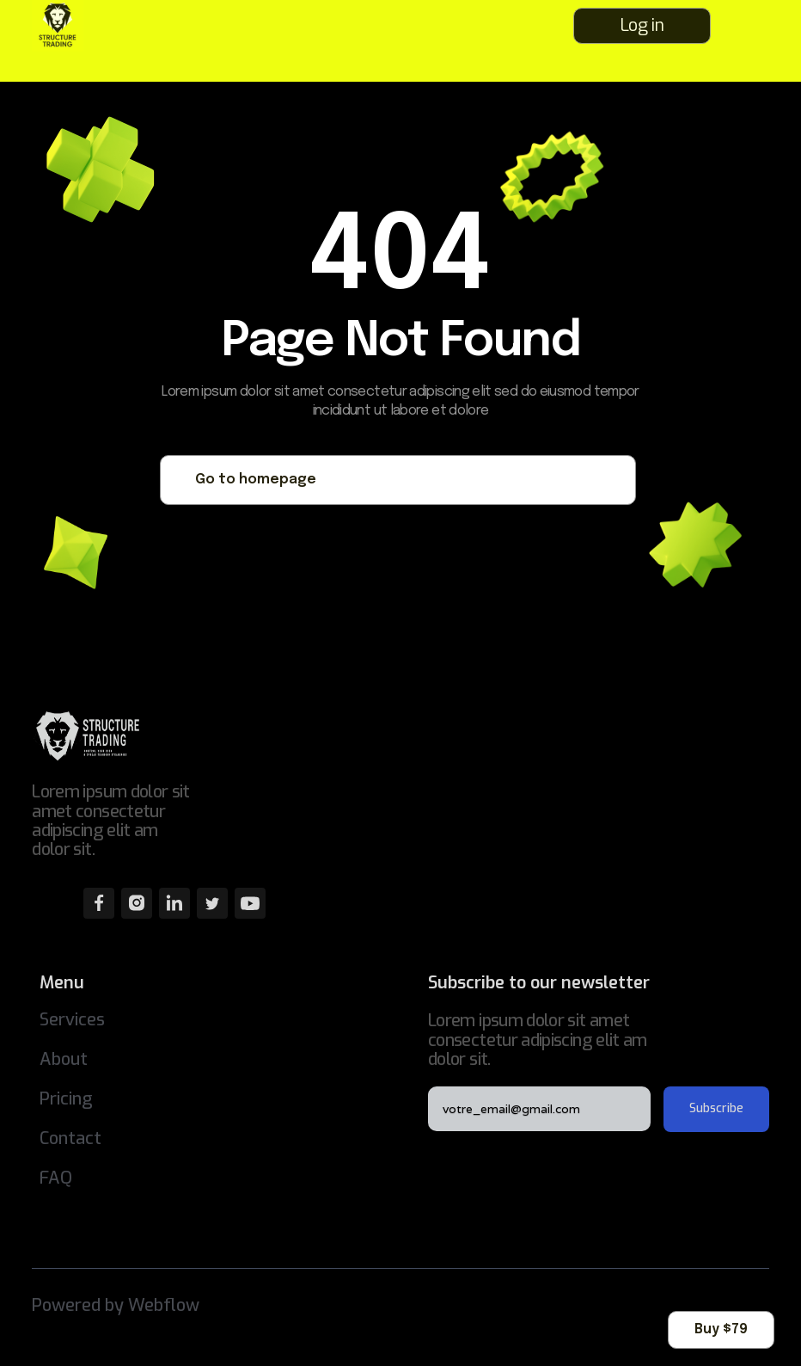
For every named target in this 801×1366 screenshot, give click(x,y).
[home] (70, 26)
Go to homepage (255, 479)
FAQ (56, 1178)
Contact (70, 1138)
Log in (641, 25)
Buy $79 (721, 1329)
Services (72, 1019)
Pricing (66, 1099)
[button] (757, 26)
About (64, 1059)
